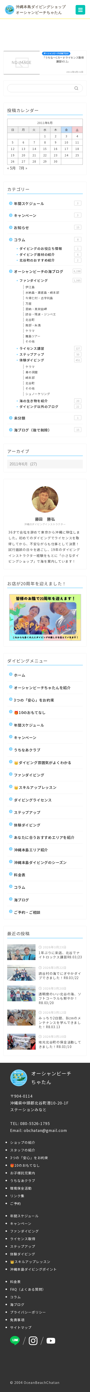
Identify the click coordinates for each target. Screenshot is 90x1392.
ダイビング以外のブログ (50, 406)
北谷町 (30, 320)
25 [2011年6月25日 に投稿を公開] (77, 155)
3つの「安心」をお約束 (34, 700)
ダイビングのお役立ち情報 (50, 248)
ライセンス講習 (50, 348)
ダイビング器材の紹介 (50, 254)
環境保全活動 (21, 1188)
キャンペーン (47, 215)
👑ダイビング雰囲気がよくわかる (43, 762)
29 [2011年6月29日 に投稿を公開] (45, 161)
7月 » (23, 167)
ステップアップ (50, 354)
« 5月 (11, 167)
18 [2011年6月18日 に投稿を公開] (77, 149)
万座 (28, 303)
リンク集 (17, 1195)
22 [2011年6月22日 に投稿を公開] (45, 155)
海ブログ (21, 899)
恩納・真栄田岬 (36, 309)
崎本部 (30, 377)
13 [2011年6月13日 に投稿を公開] (23, 149)
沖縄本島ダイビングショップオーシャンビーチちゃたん (35, 10)
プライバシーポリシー (28, 1312)
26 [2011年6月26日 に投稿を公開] (13, 161)
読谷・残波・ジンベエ (40, 314)
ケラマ (30, 331)
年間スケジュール (47, 203)
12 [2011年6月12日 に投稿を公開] (13, 149)
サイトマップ (21, 1327)
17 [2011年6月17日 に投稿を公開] (66, 149)
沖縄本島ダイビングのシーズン (40, 862)
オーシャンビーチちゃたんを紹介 (42, 687)
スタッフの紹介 (22, 1150)
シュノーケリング (37, 394)
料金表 (19, 874)
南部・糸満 (33, 325)
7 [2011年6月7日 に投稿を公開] (34, 142)
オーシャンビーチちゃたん (41, 1077)
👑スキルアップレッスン (35, 787)
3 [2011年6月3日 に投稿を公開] (66, 136)
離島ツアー (33, 336)
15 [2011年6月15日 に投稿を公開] (45, 149)
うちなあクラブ (27, 749)
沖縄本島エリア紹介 (31, 849)
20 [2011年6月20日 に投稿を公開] (23, 155)
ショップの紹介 (22, 1142)
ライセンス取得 (22, 1238)
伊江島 (30, 287)
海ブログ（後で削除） (47, 429)
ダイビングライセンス (33, 799)
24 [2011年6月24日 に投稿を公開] (66, 155)
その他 (30, 341)
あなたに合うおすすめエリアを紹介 (44, 837)
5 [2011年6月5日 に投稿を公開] (13, 142)
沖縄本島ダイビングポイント (33, 1269)
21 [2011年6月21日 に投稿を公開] (34, 155)
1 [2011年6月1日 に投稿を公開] (45, 136)
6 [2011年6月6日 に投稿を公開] (23, 142)
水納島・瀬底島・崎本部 (42, 292)
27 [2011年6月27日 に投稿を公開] (23, 161)
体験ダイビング (50, 360)
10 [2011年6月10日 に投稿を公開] (66, 142)
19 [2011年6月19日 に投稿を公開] (13, 155)
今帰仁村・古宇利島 (39, 298)
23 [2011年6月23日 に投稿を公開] (56, 155)
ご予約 (15, 1203)
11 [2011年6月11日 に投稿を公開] (77, 142)
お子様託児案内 (22, 1173)
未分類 (47, 418)
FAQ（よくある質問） (28, 1289)
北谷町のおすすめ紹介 (50, 260)
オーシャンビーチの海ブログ (47, 271)
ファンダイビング (50, 280)
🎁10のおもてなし (30, 712)
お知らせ (47, 227)
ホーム (19, 675)
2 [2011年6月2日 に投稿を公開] (56, 136)
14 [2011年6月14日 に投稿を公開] (34, 149)
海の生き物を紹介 (50, 400)
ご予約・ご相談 (27, 912)
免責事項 (17, 1319)
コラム (47, 239)
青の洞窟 (31, 372)
